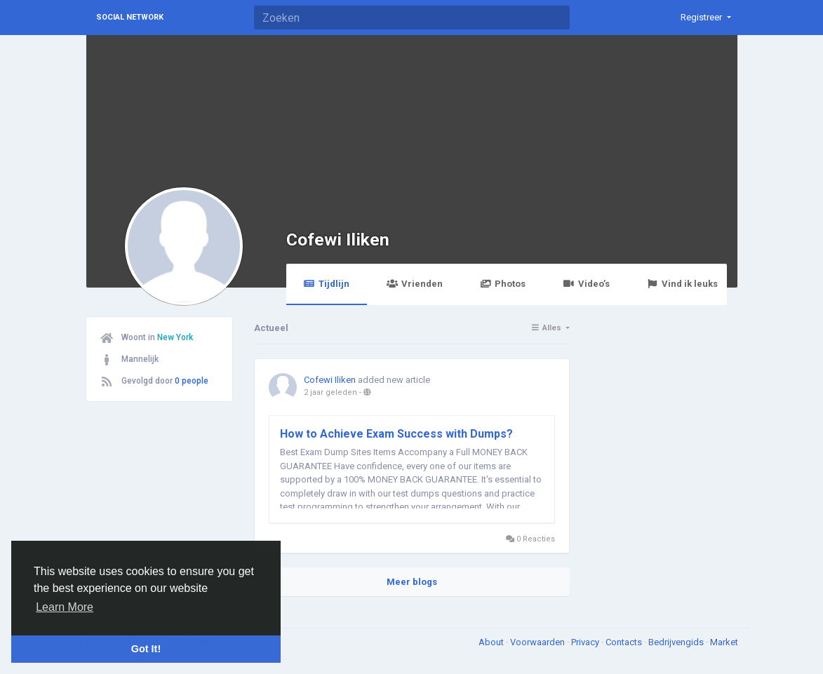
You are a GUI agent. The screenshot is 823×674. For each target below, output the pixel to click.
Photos (503, 283)
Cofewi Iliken (337, 239)
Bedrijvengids (677, 642)
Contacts (624, 642)
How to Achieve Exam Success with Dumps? (396, 433)
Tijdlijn (326, 283)
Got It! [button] (146, 648)
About (492, 642)
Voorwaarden (538, 642)
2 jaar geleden (330, 392)
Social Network (129, 17)
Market (724, 642)
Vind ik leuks (682, 283)
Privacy (586, 642)
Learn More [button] (64, 607)
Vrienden (415, 283)
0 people (191, 381)
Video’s (586, 283)
